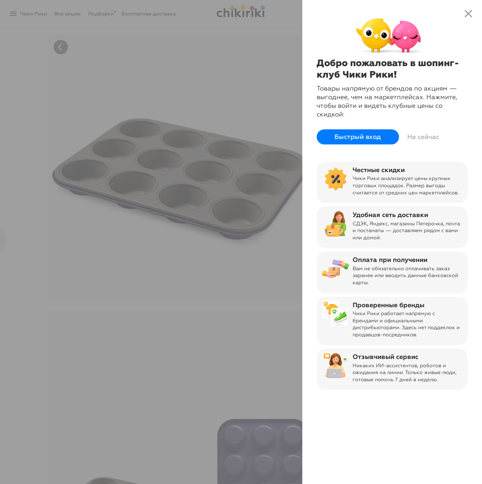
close (468, 13)
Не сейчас (423, 137)
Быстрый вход (358, 137)
